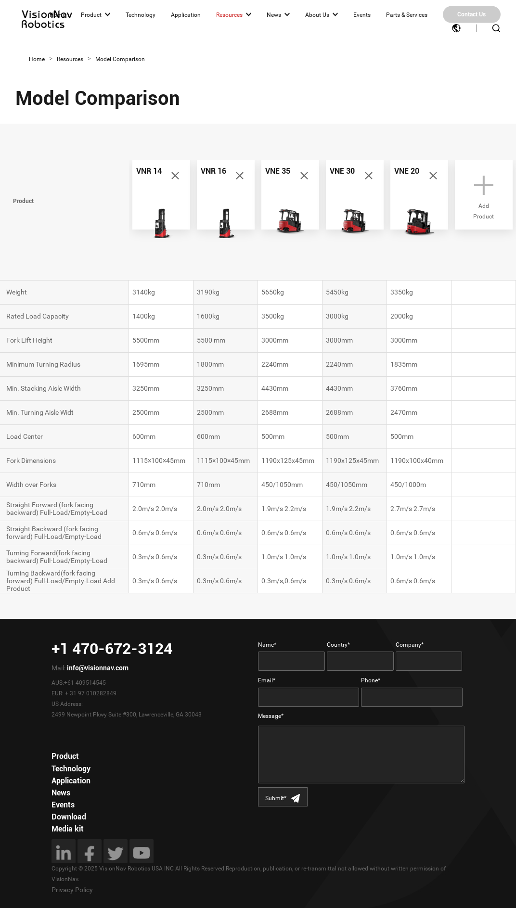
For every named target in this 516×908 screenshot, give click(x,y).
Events (362, 14)
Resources (229, 14)
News (274, 14)
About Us (317, 14)
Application (186, 14)
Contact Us (471, 14)
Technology (140, 14)
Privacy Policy (72, 890)
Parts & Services (406, 14)
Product (91, 14)
